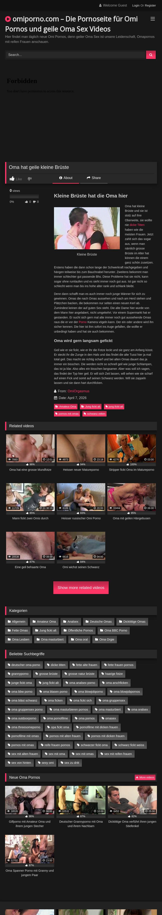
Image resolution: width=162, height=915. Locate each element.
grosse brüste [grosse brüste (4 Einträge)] (48, 673)
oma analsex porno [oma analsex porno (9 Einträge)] (82, 682)
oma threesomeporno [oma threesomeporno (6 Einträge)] (25, 727)
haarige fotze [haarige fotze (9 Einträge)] (114, 673)
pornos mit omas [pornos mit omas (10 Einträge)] (22, 745)
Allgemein (18, 621)
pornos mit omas (67, 413)
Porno (83, 322)
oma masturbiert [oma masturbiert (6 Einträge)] (110, 709)
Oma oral (81, 639)
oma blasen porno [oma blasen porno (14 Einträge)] (55, 691)
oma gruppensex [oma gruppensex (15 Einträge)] (114, 700)
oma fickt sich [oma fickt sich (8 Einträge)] (82, 700)
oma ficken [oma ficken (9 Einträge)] (55, 700)
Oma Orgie (106, 639)
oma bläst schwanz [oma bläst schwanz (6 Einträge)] (24, 700)
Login (135, 5)
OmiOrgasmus (78, 391)
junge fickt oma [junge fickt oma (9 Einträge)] (21, 682)
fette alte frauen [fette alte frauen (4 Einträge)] (86, 665)
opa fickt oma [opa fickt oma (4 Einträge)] (60, 727)
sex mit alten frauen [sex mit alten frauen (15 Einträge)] (24, 754)
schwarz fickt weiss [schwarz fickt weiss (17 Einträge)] (131, 745)
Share (94, 178)
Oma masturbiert (52, 639)
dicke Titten (137, 225)
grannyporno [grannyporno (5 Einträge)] (19, 673)
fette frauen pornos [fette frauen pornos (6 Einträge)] (121, 665)
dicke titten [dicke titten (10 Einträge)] (58, 665)
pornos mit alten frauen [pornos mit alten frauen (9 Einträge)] (65, 736)
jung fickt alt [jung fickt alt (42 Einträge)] (51, 682)
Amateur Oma (65, 406)
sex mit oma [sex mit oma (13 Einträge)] (57, 754)
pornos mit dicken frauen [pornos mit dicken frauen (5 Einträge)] (108, 736)
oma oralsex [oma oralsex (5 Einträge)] (139, 709)
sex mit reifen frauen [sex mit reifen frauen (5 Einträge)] (118, 754)
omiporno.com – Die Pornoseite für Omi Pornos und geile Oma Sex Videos (71, 23)
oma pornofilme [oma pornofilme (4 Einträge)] (57, 718)
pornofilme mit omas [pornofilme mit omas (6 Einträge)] (25, 736)
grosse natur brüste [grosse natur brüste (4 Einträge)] (81, 673)
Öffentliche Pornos (80, 630)
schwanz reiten (94, 413)
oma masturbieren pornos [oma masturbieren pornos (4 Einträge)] (70, 709)
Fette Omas (20, 630)
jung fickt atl (114, 406)
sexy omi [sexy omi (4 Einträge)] (48, 762)
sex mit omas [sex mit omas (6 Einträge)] (85, 754)
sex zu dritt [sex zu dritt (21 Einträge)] (72, 762)
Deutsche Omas (101, 621)
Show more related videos (81, 587)
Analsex (73, 621)
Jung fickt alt (90, 406)
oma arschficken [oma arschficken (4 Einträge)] (117, 682)
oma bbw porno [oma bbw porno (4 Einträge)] (21, 691)
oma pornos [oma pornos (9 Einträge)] (87, 718)
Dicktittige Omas (134, 621)
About (65, 178)
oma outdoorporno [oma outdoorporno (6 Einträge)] (23, 718)
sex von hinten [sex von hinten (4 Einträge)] (21, 762)
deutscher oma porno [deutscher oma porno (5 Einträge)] (25, 665)
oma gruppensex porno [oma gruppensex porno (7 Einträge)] (27, 709)
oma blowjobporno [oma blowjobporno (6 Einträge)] (90, 691)
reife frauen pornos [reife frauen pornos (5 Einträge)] (57, 745)
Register (150, 5)
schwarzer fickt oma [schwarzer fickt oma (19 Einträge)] (94, 745)
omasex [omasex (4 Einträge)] (110, 718)
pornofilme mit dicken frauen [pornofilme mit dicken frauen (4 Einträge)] (99, 727)
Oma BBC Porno (116, 630)
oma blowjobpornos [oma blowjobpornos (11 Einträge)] (127, 691)
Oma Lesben (20, 639)
